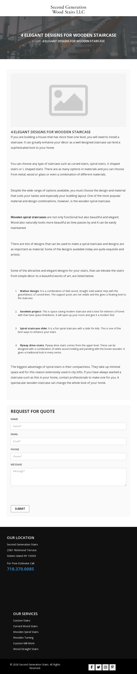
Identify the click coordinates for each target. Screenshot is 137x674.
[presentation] (29, 493)
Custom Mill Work (23, 643)
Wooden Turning (23, 637)
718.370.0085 (20, 569)
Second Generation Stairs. (34, 664)
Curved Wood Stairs (25, 626)
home (36, 41)
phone (15, 449)
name (14, 419)
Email (14, 434)
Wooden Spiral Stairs (26, 632)
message (16, 464)
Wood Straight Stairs (26, 649)
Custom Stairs (21, 620)
